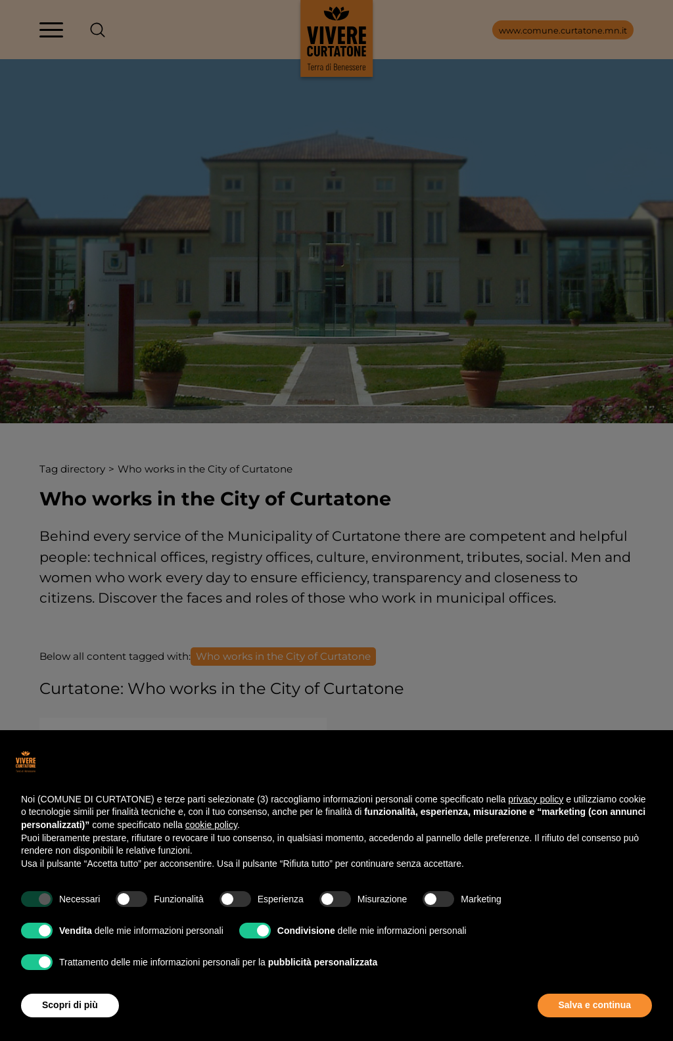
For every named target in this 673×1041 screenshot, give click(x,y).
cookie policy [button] (211, 825)
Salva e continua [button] (595, 1005)
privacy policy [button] (535, 799)
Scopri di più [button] (70, 1005)
